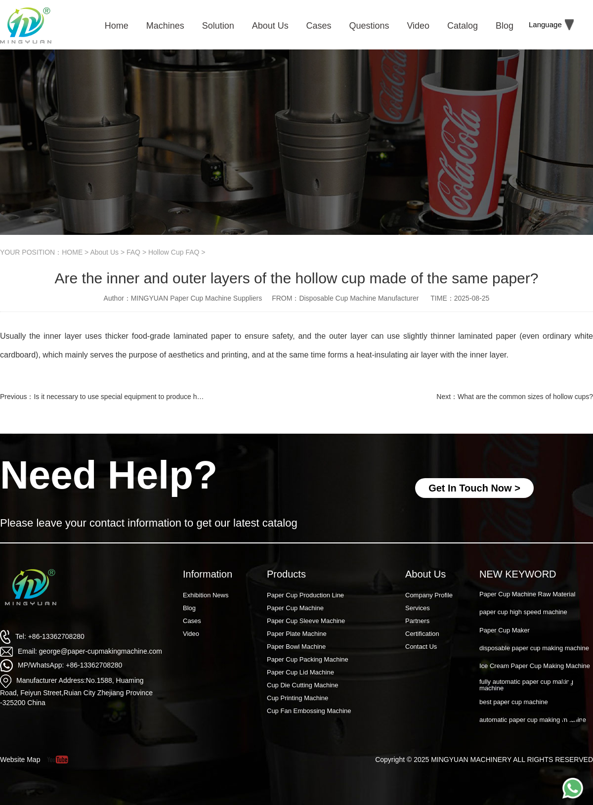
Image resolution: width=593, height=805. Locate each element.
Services (417, 608)
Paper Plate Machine (297, 633)
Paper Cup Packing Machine (307, 659)
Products (286, 574)
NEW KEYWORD (517, 574)
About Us (104, 252)
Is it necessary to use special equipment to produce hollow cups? (133, 397)
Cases (192, 621)
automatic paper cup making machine (532, 719)
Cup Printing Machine (297, 698)
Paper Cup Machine (295, 608)
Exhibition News (206, 595)
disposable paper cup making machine (534, 648)
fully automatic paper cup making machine (526, 684)
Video (191, 633)
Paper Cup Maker (504, 630)
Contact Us (421, 646)
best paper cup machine (513, 702)
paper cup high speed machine (523, 612)
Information (207, 574)
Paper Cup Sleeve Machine (306, 621)
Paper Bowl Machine (296, 646)
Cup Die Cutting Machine (303, 685)
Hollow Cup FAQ (173, 252)
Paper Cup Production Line (305, 595)
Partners (417, 621)
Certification (422, 633)
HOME (72, 252)
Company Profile (429, 595)
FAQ (133, 252)
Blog (189, 608)
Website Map (20, 759)
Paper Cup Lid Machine (300, 672)
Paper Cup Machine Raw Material (527, 594)
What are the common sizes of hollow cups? (525, 397)
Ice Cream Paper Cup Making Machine (534, 666)
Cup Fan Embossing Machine (309, 711)
